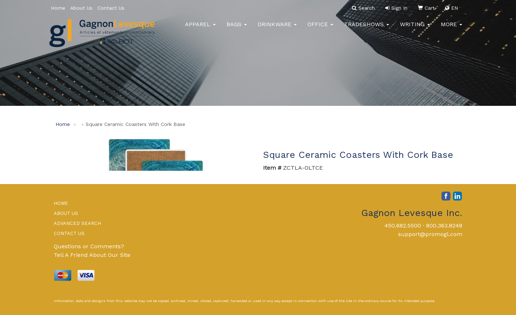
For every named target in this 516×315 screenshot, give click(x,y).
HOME (61, 203)
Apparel (200, 28)
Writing (415, 28)
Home (58, 8)
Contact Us (110, 8)
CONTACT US (69, 233)
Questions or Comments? (89, 246)
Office (320, 28)
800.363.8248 (444, 225)
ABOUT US (66, 213)
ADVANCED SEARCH (77, 223)
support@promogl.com (430, 234)
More (451, 28)
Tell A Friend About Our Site (92, 254)
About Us (81, 8)
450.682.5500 (402, 225)
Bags (236, 28)
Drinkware (277, 28)
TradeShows (366, 28)
